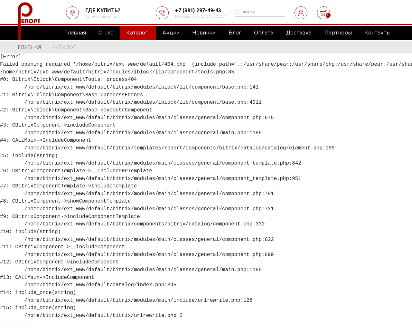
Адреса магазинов (102, 16)
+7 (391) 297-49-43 (198, 10)
